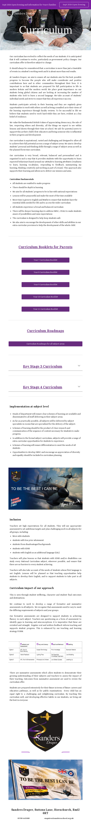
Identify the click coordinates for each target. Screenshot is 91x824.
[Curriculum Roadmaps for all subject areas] (45, 343)
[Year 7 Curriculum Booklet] (45, 260)
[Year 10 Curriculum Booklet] (45, 297)
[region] (45, 4)
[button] (3, 13)
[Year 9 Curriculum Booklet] (45, 284)
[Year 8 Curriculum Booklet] (45, 272)
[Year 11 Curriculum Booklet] (45, 309)
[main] (45, 30)
